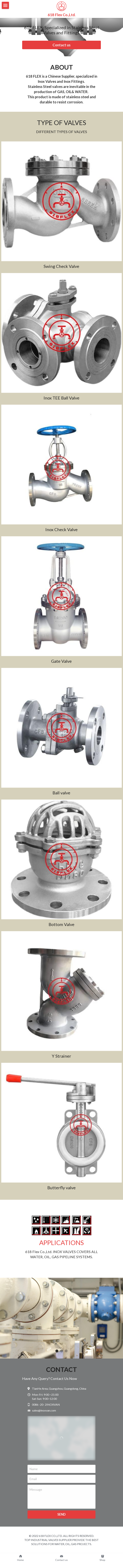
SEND (61, 1516)
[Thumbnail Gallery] (61, 466)
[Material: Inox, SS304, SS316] (61, 598)
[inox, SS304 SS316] (61, 1124)
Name (33, 1470)
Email (33, 1480)
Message (35, 1491)
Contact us (61, 45)
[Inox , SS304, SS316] (61, 335)
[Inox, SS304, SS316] (61, 203)
